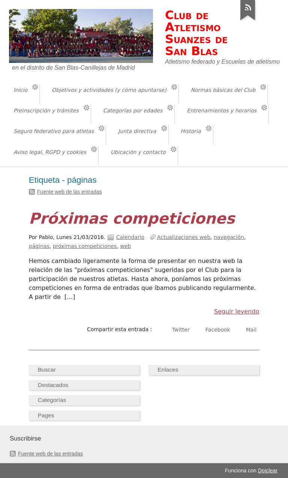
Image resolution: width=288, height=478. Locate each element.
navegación (229, 237)
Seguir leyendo (236, 311)
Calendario (130, 237)
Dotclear (268, 471)
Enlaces (168, 369)
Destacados (53, 385)
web (125, 246)
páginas (39, 246)
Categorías (52, 400)
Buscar (47, 369)
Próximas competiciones (132, 218)
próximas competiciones (85, 246)
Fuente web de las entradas (69, 192)
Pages (46, 415)
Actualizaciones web (183, 237)
